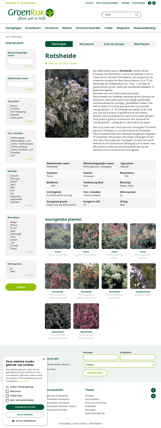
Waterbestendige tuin (95, 413)
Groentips (89, 395)
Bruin (12, 228)
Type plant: (14, 101)
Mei (11, 187)
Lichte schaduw (17, 147)
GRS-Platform (96, 423)
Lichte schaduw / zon (20, 150)
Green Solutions (79, 423)
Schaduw (14, 152)
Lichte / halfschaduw (20, 144)
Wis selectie (29, 66)
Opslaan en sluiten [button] (25, 407)
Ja (10, 268)
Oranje (13, 246)
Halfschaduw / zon (19, 141)
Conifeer (14, 109)
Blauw (12, 225)
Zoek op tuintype (114, 44)
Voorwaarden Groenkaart (57, 402)
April (12, 184)
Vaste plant (15, 118)
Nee (11, 271)
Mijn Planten (141, 44)
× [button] (44, 359)
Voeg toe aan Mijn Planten (62, 63)
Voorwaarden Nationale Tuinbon (60, 406)
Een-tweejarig (17, 112)
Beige (12, 222)
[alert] (25, 390)
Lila (11, 243)
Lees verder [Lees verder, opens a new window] (24, 381)
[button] (25, 420)
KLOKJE (146, 15)
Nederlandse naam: (18, 78)
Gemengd (14, 234)
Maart (12, 182)
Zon (11, 155)
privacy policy (49, 369)
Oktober (14, 202)
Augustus (14, 196)
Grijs (11, 237)
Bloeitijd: (12, 171)
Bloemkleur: (14, 217)
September (15, 199)
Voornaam (88, 352)
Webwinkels (90, 406)
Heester (13, 115)
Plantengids (59, 44)
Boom (12, 106)
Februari (14, 179)
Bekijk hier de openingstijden (20, 2)
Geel (11, 231)
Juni (11, 190)
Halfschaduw (16, 138)
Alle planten (86, 44)
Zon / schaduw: (15, 133)
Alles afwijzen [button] (25, 414)
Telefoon (153, 15)
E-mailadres (126, 352)
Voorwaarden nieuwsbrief (57, 399)
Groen (12, 240)
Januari (13, 176)
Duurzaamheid (92, 399)
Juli (11, 193)
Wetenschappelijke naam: (18, 54)
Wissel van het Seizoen (96, 402)
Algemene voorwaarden (56, 395)
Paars (12, 248)
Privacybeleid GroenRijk (56, 409)
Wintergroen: (15, 263)
